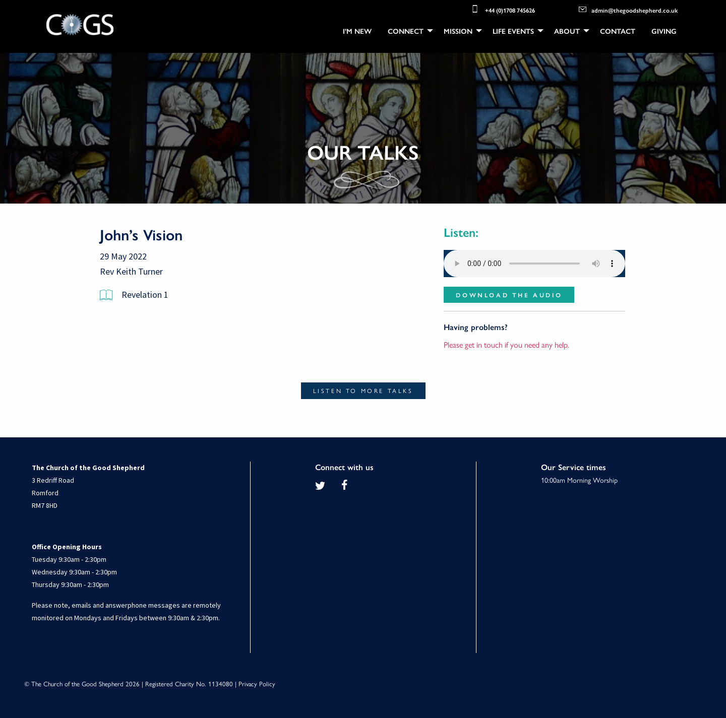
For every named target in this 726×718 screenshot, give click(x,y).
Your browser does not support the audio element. (534, 263)
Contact (617, 31)
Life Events (513, 31)
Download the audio (509, 294)
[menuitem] (357, 31)
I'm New (357, 31)
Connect (406, 31)
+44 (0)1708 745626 (502, 9)
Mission (458, 31)
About (567, 31)
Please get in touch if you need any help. (506, 344)
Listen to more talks (363, 391)
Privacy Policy (256, 683)
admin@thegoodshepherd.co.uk (628, 9)
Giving (664, 31)
